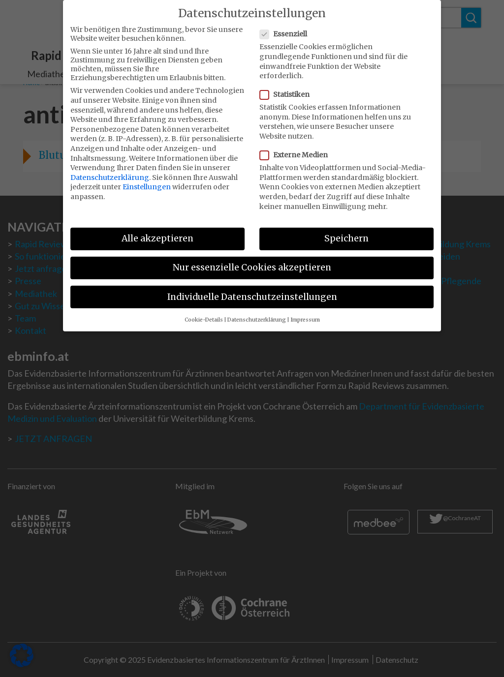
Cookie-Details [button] (204, 313)
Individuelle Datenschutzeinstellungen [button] (252, 290)
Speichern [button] (346, 232)
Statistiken (287, 88)
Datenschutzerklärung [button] (256, 313)
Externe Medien (296, 148)
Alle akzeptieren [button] (157, 232)
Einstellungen (147, 180)
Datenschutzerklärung (109, 170)
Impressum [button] (305, 313)
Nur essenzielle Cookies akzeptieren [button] (252, 261)
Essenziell (286, 27)
